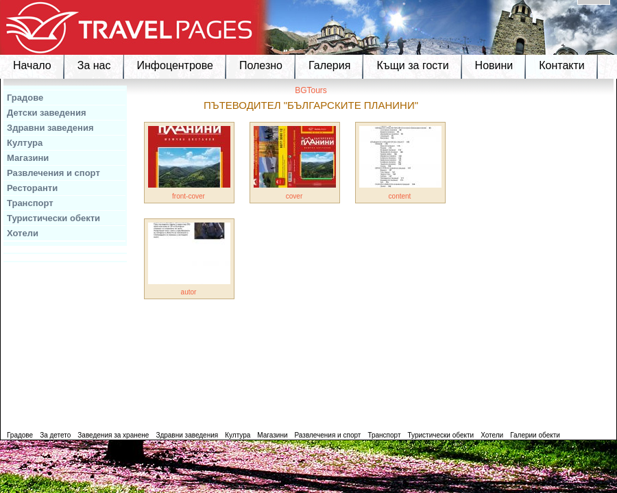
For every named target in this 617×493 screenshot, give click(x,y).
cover (294, 196)
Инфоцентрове (175, 65)
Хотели (22, 233)
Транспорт (30, 203)
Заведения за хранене (113, 435)
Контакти (562, 65)
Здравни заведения (50, 128)
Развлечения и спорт (53, 173)
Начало (32, 65)
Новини (494, 65)
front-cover (188, 196)
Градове (25, 97)
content (400, 196)
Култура (25, 143)
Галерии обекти (535, 435)
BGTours (311, 90)
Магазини (28, 158)
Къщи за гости (412, 65)
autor (189, 292)
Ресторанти (32, 188)
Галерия (329, 65)
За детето (55, 435)
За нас (94, 65)
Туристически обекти (53, 218)
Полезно (260, 65)
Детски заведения (46, 113)
